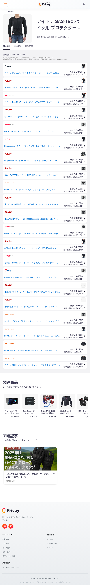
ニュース (50, 547)
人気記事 (5, 542)
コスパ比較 (6, 551)
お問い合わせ (52, 542)
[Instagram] (4, 525)
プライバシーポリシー (10, 566)
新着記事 (5, 538)
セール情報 (6, 547)
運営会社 (50, 538)
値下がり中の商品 (8, 555)
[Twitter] (10, 525)
